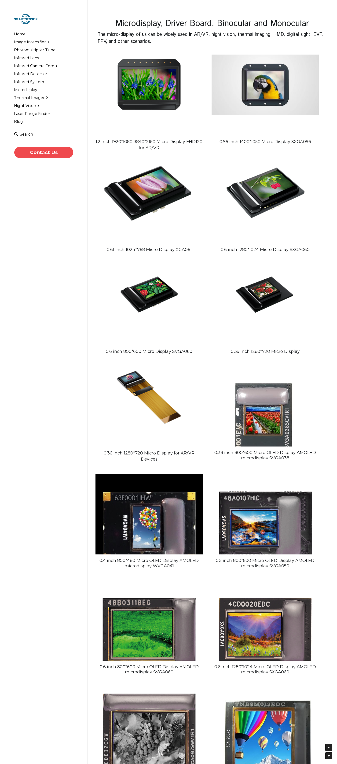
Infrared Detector (171, 744)
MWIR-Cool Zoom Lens (177, 754)
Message (282, 753)
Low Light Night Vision (234, 744)
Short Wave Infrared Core (237, 739)
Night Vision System (173, 739)
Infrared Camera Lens (175, 733)
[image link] (25, 19)
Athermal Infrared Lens (235, 749)
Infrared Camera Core (233, 733)
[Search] (23, 134)
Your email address (290, 742)
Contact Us (44, 152)
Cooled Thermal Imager (177, 749)
